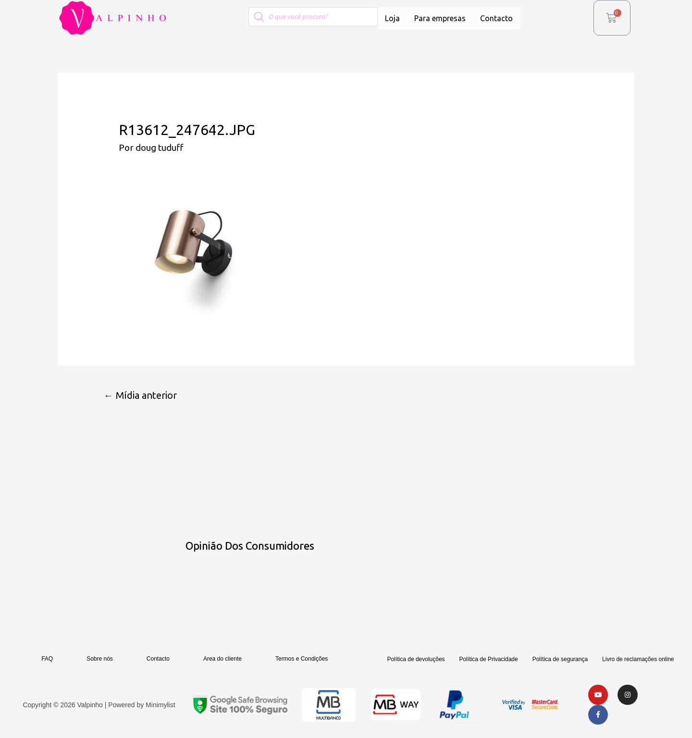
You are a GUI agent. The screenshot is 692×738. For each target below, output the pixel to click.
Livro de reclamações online (638, 659)
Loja (392, 18)
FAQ (47, 659)
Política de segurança (560, 659)
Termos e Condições (301, 659)
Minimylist (160, 705)
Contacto (496, 18)
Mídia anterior (141, 395)
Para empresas (440, 18)
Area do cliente (222, 659)
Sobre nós (99, 659)
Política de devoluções (416, 659)
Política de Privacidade (488, 659)
